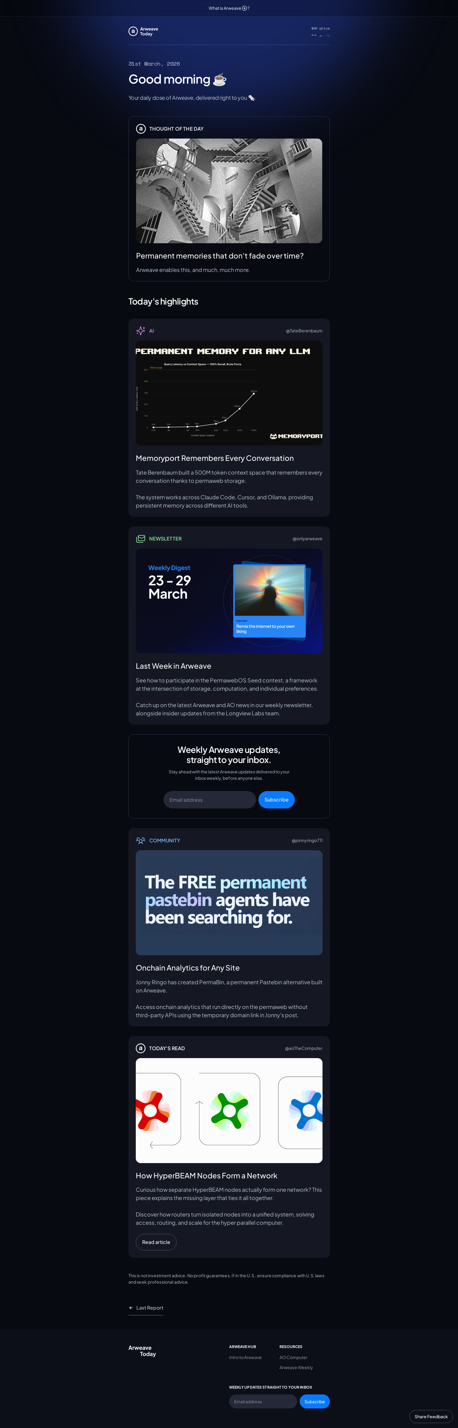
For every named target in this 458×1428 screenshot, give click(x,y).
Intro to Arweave (245, 1357)
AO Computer (293, 1357)
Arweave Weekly (296, 1367)
